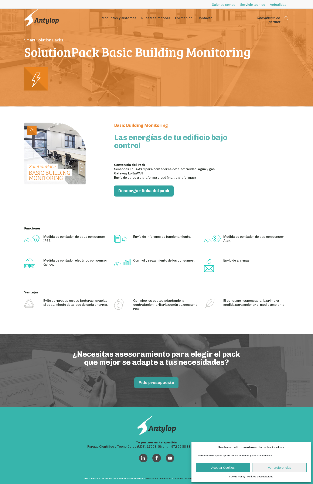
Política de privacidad (260, 476)
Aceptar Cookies (223, 467)
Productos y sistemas (118, 18)
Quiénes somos (223, 5)
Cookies (178, 478)
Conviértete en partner (268, 20)
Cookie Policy (237, 476)
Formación (184, 18)
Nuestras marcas (155, 18)
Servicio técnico (252, 5)
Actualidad (278, 5)
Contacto (204, 18)
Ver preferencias (279, 467)
